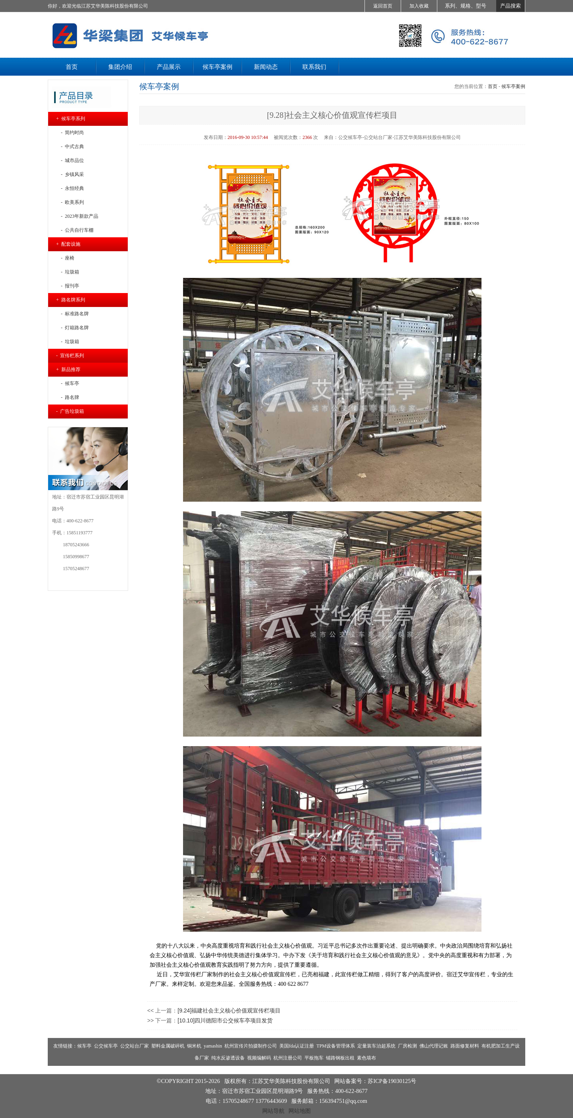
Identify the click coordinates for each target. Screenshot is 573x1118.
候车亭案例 (513, 86)
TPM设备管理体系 (335, 1046)
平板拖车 (314, 1058)
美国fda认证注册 (296, 1046)
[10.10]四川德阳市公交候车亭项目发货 (225, 1020)
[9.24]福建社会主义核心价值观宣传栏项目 (229, 1010)
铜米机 (194, 1046)
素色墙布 (366, 1058)
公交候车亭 (106, 1046)
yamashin (213, 1046)
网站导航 (273, 1111)
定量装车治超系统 (376, 1046)
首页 (492, 86)
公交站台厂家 (134, 1046)
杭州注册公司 (287, 1058)
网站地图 (299, 1111)
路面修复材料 (464, 1046)
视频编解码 (259, 1058)
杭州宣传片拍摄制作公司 (250, 1046)
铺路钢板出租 (340, 1058)
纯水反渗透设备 (228, 1058)
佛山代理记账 (433, 1046)
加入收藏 (419, 6)
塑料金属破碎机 (168, 1046)
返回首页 (382, 6)
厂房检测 (407, 1046)
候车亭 (84, 1046)
